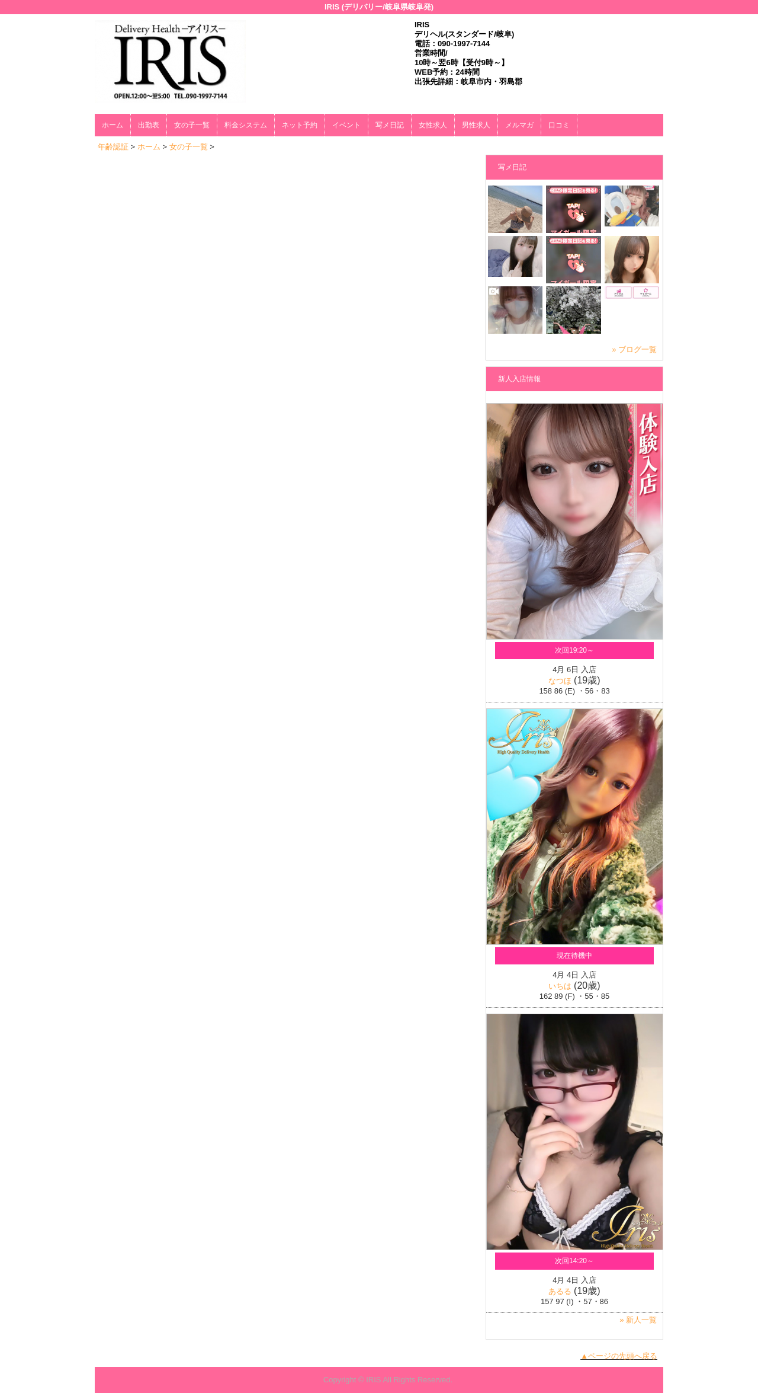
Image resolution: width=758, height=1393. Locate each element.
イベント (346, 125)
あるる (559, 1291)
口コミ (559, 125)
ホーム (112, 125)
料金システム (245, 125)
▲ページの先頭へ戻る (618, 1356)
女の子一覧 (192, 125)
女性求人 (433, 125)
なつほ (559, 680)
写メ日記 (389, 125)
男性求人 (476, 125)
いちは (559, 986)
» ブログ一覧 (634, 349)
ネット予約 (299, 125)
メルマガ (519, 125)
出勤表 (148, 125)
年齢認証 (113, 146)
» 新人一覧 (638, 1319)
